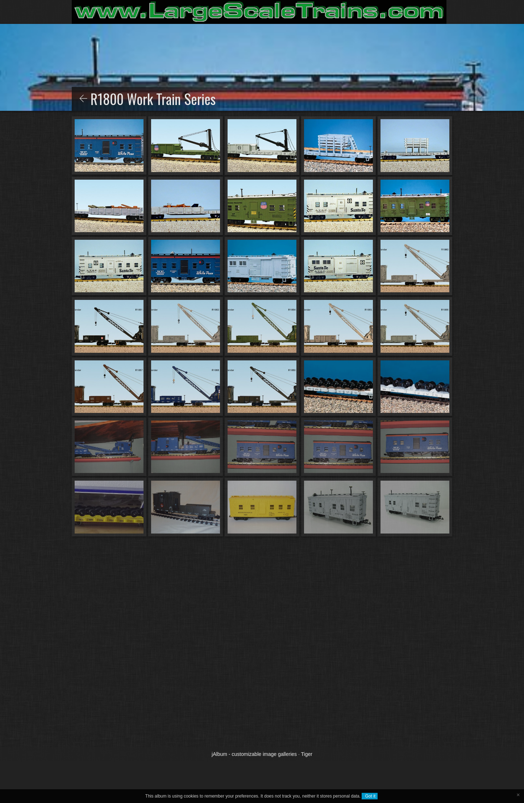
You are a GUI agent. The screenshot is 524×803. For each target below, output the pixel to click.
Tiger (306, 754)
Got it (369, 796)
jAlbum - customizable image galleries (254, 754)
